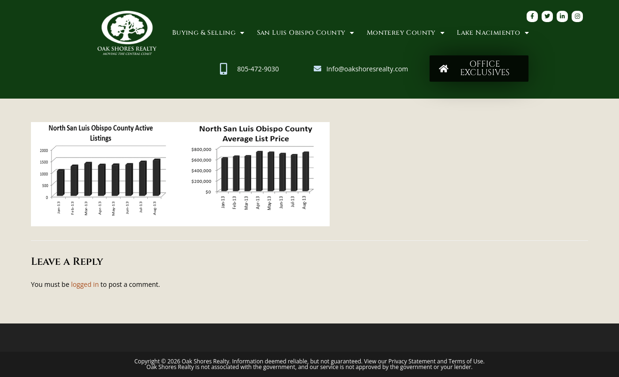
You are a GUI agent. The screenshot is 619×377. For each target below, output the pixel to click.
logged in (84, 284)
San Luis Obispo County (306, 33)
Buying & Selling (208, 33)
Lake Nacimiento (493, 33)
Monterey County (406, 33)
